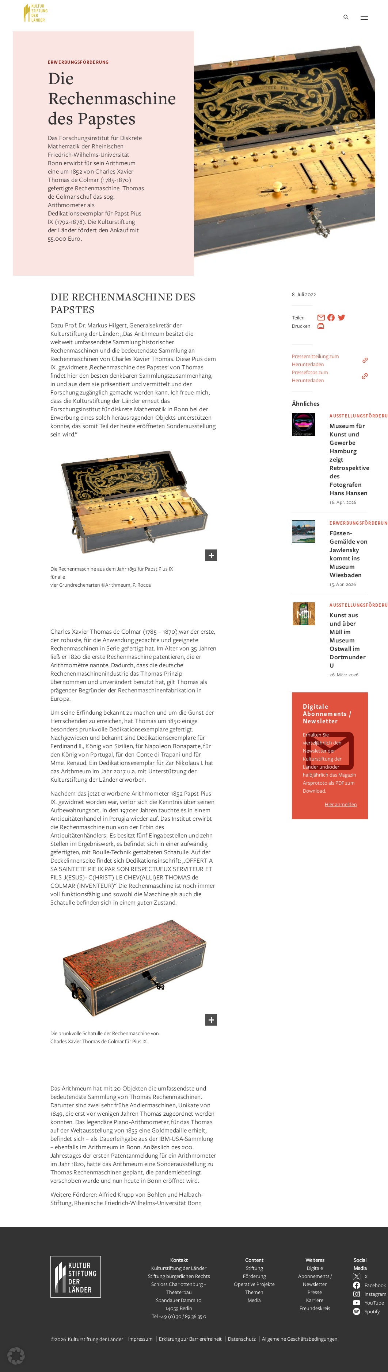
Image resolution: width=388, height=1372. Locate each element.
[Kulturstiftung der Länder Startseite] (35, 13)
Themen (254, 1292)
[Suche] (346, 18)
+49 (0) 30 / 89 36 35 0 (182, 1316)
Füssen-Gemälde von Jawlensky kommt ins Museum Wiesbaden (349, 554)
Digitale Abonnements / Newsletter (315, 1275)
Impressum (140, 1338)
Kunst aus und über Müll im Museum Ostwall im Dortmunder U (348, 640)
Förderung (254, 1275)
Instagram (376, 1293)
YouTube (374, 1302)
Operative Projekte (254, 1283)
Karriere (314, 1300)
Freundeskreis (315, 1308)
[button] (16, 1356)
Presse (315, 1292)
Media (254, 1300)
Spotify (372, 1311)
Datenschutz (242, 1338)
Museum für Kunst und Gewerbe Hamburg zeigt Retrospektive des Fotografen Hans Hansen (349, 459)
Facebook (375, 1285)
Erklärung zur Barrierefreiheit (190, 1338)
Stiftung (254, 1267)
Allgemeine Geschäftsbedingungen (300, 1338)
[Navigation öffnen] (364, 16)
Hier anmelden (341, 804)
